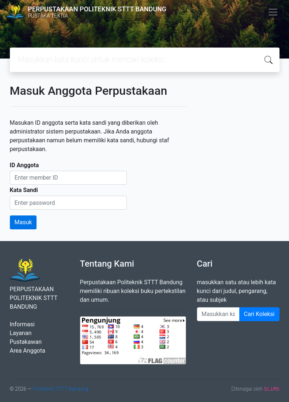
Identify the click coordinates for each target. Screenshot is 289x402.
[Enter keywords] (218, 314)
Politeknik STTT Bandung (60, 389)
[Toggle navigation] (273, 12)
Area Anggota (27, 350)
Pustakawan (26, 341)
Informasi (22, 324)
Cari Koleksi (259, 314)
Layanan (21, 333)
